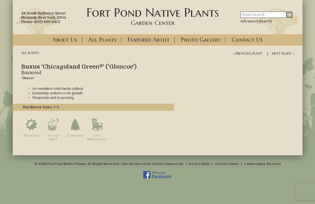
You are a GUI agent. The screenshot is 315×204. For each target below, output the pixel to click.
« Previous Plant (247, 53)
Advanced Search (256, 21)
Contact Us (247, 39)
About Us (64, 39)
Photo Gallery (200, 39)
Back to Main (199, 164)
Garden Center (227, 164)
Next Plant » (283, 53)
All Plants (102, 39)
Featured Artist (149, 39)
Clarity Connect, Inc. (168, 164)
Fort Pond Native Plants (153, 16)
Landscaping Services (262, 164)
